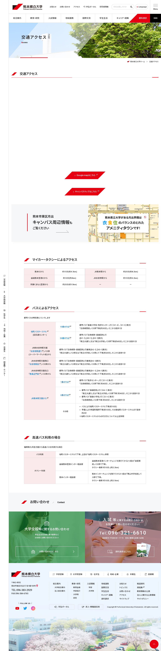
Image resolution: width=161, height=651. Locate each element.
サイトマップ (124, 599)
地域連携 (105, 584)
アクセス (77, 7)
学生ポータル (89, 7)
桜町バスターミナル (39, 332)
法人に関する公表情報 (146, 595)
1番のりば (64, 382)
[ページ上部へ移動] (154, 644)
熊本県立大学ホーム (137, 62)
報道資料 (141, 584)
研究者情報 (104, 7)
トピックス (123, 587)
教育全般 (76, 587)
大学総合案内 (60, 587)
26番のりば (64, 338)
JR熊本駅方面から (39, 398)
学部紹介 (76, 591)
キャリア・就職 (107, 595)
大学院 (76, 594)
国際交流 (105, 587)
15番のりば (64, 327)
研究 (75, 598)
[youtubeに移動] (17, 608)
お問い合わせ (65, 7)
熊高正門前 (34, 374)
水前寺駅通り (36, 351)
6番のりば (64, 395)
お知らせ (53, 7)
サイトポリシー (143, 599)
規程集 (140, 587)
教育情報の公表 (143, 591)
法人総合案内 (60, 591)
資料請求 (105, 599)
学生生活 (105, 591)
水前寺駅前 (34, 364)
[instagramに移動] (33, 608)
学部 (90, 587)
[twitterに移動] (25, 608)
